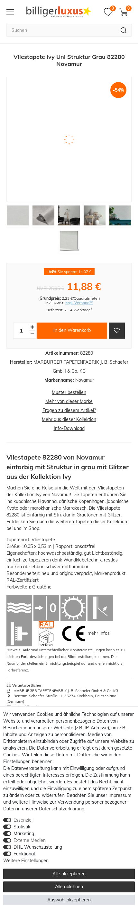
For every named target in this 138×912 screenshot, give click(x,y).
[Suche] (124, 30)
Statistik (22, 827)
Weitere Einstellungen (26, 860)
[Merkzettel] (110, 12)
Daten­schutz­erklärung (61, 809)
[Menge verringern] (32, 334)
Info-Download (69, 428)
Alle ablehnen (69, 886)
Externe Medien (30, 840)
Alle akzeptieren (69, 874)
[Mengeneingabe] (21, 330)
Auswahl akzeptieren (69, 900)
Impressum (119, 795)
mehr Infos (98, 633)
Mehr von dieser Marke (69, 401)
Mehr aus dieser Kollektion (69, 419)
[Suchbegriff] (61, 30)
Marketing (24, 833)
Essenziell (23, 820)
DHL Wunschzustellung (38, 847)
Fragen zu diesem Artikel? (69, 410)
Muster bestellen (69, 392)
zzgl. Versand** (79, 302)
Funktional (24, 854)
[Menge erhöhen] (32, 327)
